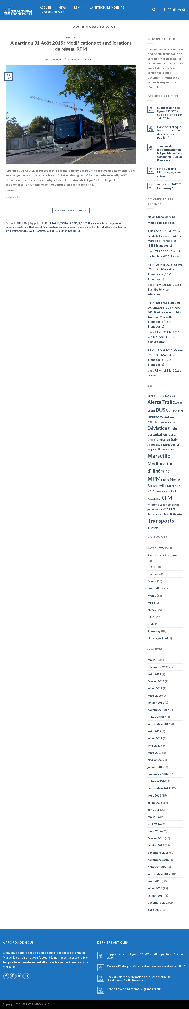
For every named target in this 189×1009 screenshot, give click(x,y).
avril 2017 (154, 745)
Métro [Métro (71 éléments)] (165, 479)
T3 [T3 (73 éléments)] (170, 509)
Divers (152, 581)
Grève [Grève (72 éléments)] (151, 439)
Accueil (45, 7)
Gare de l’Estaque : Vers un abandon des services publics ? (170, 132)
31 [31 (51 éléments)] (155, 396)
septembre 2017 (158, 724)
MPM (22, 230)
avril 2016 (154, 824)
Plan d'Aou (68, 230)
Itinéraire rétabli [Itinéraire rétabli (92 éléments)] (167, 439)
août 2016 (154, 795)
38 (79, 223)
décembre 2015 (158, 852)
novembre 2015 (158, 859)
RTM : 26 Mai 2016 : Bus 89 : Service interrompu (164, 289)
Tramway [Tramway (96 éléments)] (175, 514)
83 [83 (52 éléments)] (173, 396)
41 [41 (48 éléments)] (158, 396)
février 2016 (155, 838)
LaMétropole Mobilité (107, 7)
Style (150, 624)
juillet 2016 (154, 802)
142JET (47, 223)
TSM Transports (87, 59)
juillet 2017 (154, 738)
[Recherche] (154, 10)
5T (82, 223)
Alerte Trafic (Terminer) (163, 555)
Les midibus (155, 588)
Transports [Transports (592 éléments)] (160, 520)
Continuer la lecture (71, 210)
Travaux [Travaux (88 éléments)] (153, 527)
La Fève (68, 226)
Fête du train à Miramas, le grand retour (169, 172)
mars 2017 (154, 752)
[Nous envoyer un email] (179, 9)
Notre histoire (53, 12)
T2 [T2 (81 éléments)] (166, 509)
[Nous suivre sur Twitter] (174, 9)
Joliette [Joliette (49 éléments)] (151, 444)
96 (85, 223)
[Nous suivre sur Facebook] (164, 9)
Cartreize (154, 574)
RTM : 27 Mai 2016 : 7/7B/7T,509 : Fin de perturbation (164, 336)
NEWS (63, 7)
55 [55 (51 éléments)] (164, 396)
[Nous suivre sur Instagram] (169, 9)
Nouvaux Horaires (35, 230)
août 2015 (154, 881)
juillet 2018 (154, 688)
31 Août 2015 (70, 223)
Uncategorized (157, 638)
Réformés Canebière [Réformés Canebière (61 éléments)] (159, 504)
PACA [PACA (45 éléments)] (157, 499)
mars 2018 (154, 695)
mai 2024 (153, 660)
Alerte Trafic (156, 547)
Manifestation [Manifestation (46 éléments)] (167, 449)
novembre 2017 (158, 709)
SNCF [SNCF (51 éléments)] (157, 509)
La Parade (78, 226)
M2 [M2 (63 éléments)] (158, 449)
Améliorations (104, 223)
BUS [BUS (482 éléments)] (160, 410)
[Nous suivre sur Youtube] (183, 9)
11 (41, 223)
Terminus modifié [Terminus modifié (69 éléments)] (158, 514)
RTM (78, 7)
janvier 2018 (155, 702)
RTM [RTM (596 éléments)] (166, 497)
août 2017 (154, 731)
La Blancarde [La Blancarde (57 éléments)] (163, 444)
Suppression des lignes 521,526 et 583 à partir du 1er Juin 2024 (169, 113)
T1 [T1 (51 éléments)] (162, 509)
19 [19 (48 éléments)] (148, 396)
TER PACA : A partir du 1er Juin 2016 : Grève (164, 253)
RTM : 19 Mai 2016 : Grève (164, 373)
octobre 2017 (156, 717)
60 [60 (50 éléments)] (167, 396)
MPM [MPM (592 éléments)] (154, 478)
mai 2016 (153, 817)
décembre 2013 (158, 902)
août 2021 (154, 674)
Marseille (89, 226)
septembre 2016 (158, 788)
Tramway (154, 631)
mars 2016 (154, 831)
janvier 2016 (155, 845)
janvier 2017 (155, 767)
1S (61, 223)
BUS (68, 37)
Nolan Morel (155, 216)
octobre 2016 (156, 781)
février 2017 (155, 759)
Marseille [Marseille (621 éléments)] (158, 455)
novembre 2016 (158, 774)
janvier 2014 (155, 895)
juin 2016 (153, 809)
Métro (151, 595)
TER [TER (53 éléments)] (174, 509)
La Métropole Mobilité (161, 219)
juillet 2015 (154, 888)
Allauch (91, 223)
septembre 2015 (158, 874)
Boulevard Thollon (27, 226)
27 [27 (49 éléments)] (152, 396)
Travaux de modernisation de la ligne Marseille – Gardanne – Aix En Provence (169, 153)
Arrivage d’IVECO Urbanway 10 (169, 186)
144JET (55, 223)
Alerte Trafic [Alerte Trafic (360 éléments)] (161, 402)
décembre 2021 (158, 667)
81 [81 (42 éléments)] (170, 396)
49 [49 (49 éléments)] (161, 396)
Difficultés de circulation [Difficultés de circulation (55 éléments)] (161, 422)
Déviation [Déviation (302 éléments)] (157, 428)
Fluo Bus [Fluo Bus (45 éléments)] (172, 435)
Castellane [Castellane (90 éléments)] (167, 417)
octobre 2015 (156, 866)
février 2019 (155, 681)
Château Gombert (53, 226)
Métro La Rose (104, 226)
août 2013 (154, 909)
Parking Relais (54, 230)
